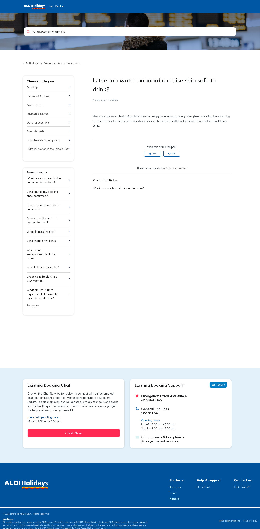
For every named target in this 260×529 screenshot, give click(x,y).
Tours (173, 493)
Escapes (175, 487)
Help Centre (204, 487)
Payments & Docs (48, 113)
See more (33, 305)
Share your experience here (159, 441)
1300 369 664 (150, 413)
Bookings (48, 87)
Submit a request (176, 168)
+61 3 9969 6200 (151, 400)
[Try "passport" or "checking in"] (130, 31)
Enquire (218, 385)
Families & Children (48, 96)
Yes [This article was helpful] (154, 153)
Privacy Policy (250, 520)
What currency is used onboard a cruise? (118, 188)
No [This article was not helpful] (173, 153)
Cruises (174, 498)
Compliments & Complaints (48, 140)
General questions (48, 122)
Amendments (51, 63)
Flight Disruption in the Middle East (48, 148)
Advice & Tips (48, 105)
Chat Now (73, 433)
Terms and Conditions (229, 520)
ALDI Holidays (31, 63)
